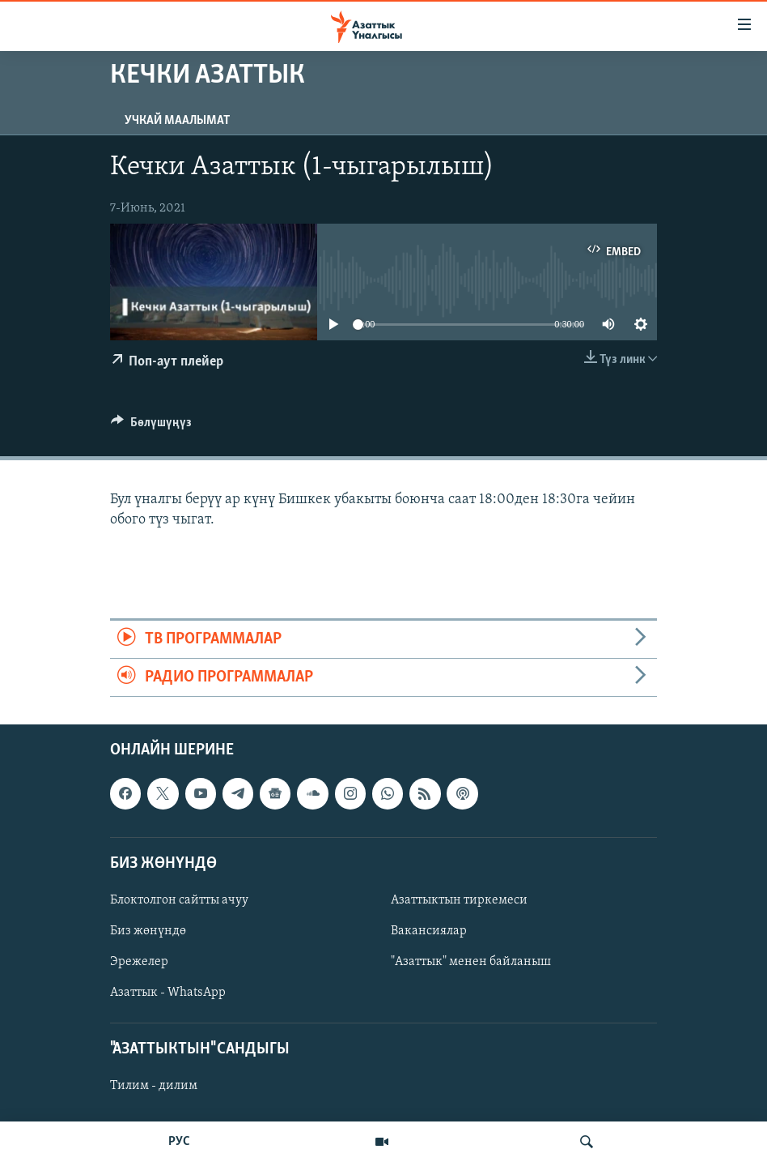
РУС (179, 1141)
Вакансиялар (429, 931)
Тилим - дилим (153, 1086)
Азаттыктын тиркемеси (459, 900)
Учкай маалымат (177, 120)
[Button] (151, 426)
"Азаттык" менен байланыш (471, 961)
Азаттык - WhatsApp (168, 992)
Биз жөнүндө (148, 931)
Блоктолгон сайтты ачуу (179, 900)
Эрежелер (139, 961)
